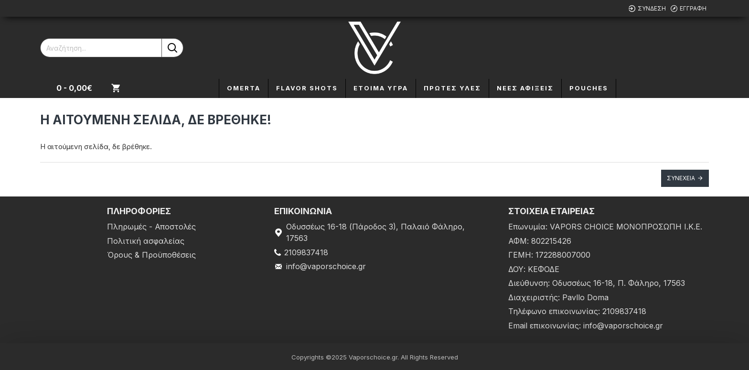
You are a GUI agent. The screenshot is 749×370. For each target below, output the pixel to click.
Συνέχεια (681, 178)
